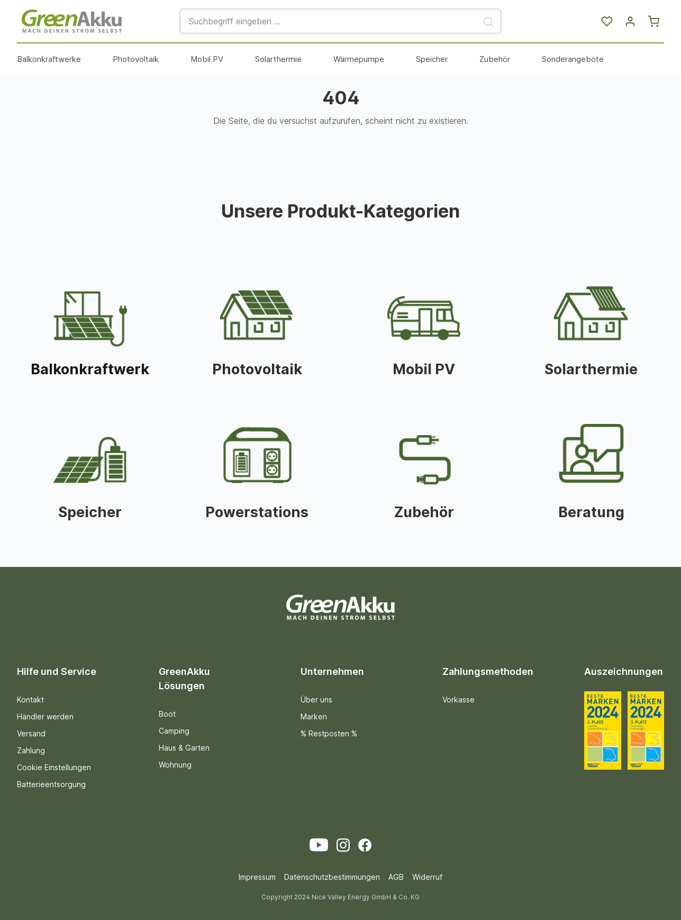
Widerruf (427, 876)
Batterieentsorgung (51, 784)
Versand (31, 733)
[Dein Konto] (630, 21)
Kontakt (30, 699)
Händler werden (45, 716)
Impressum (257, 876)
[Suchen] (489, 21)
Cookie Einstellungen (54, 767)
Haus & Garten (184, 747)
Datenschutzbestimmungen (332, 876)
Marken (314, 716)
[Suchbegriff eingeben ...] (328, 21)
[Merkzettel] (607, 21)
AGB (396, 876)
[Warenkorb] (653, 21)
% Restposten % (329, 733)
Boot (167, 713)
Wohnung (175, 764)
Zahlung (31, 750)
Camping (174, 730)
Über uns (316, 699)
